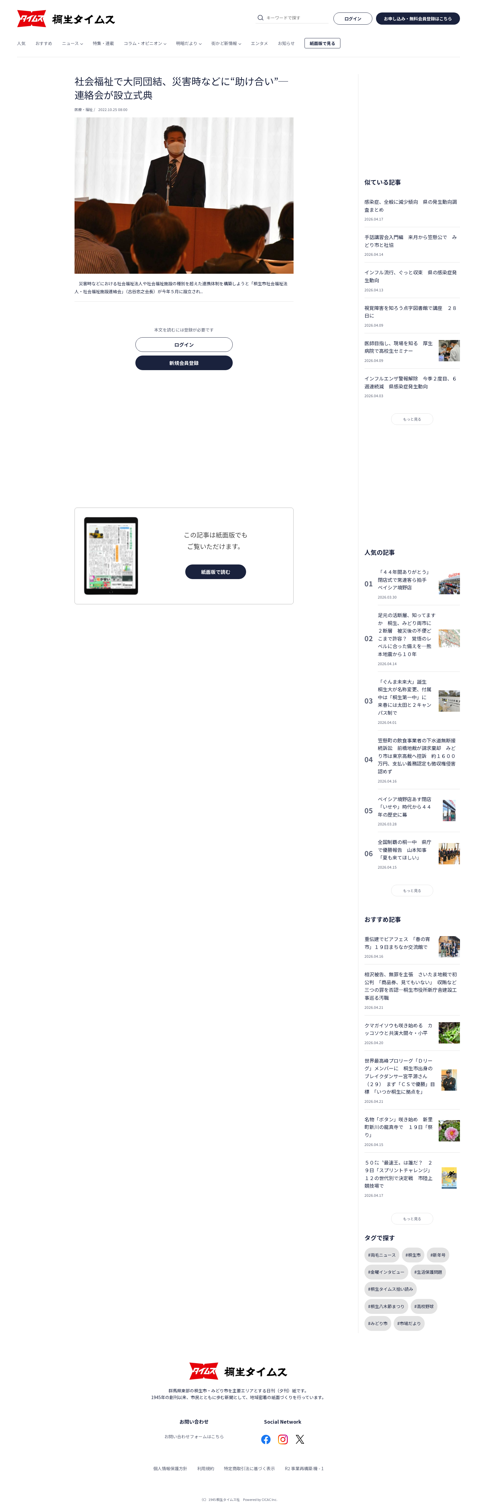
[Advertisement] (184, 440)
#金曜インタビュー (386, 1272)
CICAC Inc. (269, 1499)
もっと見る (412, 419)
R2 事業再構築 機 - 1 (304, 1468)
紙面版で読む (215, 571)
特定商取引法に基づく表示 (249, 1468)
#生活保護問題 (428, 1272)
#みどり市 (378, 1323)
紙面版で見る (322, 43)
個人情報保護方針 (170, 1468)
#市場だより (409, 1323)
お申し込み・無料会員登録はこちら (418, 19)
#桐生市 (413, 1255)
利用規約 (205, 1468)
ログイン (184, 344)
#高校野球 (424, 1306)
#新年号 (438, 1255)
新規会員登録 (184, 362)
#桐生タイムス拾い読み (390, 1289)
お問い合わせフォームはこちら (194, 1436)
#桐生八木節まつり (386, 1306)
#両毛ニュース (382, 1255)
